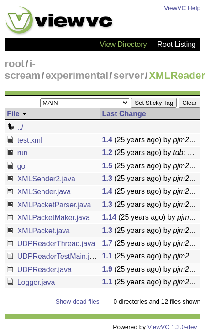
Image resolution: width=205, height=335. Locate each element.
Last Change (124, 114)
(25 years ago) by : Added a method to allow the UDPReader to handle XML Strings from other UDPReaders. (151, 243)
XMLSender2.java (41, 179)
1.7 (107, 243)
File (17, 114)
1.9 (107, 269)
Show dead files (78, 301)
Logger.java (31, 282)
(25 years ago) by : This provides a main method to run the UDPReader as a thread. (151, 256)
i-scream (22, 69)
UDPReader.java (39, 269)
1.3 (107, 178)
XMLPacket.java (38, 231)
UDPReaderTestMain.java (54, 256)
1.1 (107, 256)
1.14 (109, 217)
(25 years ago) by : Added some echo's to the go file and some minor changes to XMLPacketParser (151, 204)
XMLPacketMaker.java (48, 218)
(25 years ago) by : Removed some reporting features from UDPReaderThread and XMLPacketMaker (151, 217)
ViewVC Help (182, 8)
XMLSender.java (39, 192)
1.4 (107, 140)
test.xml (24, 140)
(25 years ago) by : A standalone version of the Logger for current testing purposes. (151, 282)
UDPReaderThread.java (51, 243)
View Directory (123, 44)
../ (15, 127)
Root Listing (177, 44)
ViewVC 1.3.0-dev (172, 327)
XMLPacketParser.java (49, 205)
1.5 (107, 166)
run (17, 153)
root (15, 63)
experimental (76, 75)
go (16, 166)
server (128, 75)
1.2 (107, 152)
